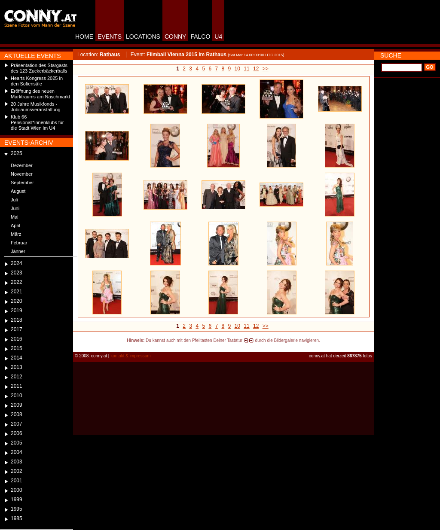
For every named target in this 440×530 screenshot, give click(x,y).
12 (256, 69)
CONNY (175, 36)
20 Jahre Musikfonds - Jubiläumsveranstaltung (36, 106)
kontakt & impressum (130, 355)
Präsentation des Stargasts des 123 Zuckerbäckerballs (39, 68)
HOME (84, 36)
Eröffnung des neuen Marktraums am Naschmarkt (40, 93)
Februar (19, 242)
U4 (218, 36)
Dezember (22, 165)
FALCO (200, 36)
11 (246, 69)
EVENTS (110, 36)
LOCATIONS (143, 36)
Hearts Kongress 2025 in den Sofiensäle (37, 81)
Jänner (18, 251)
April (15, 225)
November (22, 174)
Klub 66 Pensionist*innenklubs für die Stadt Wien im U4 (37, 122)
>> (266, 69)
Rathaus (110, 55)
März (16, 234)
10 (237, 69)
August (18, 191)
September (22, 182)
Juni (15, 208)
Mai (14, 216)
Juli (14, 199)
